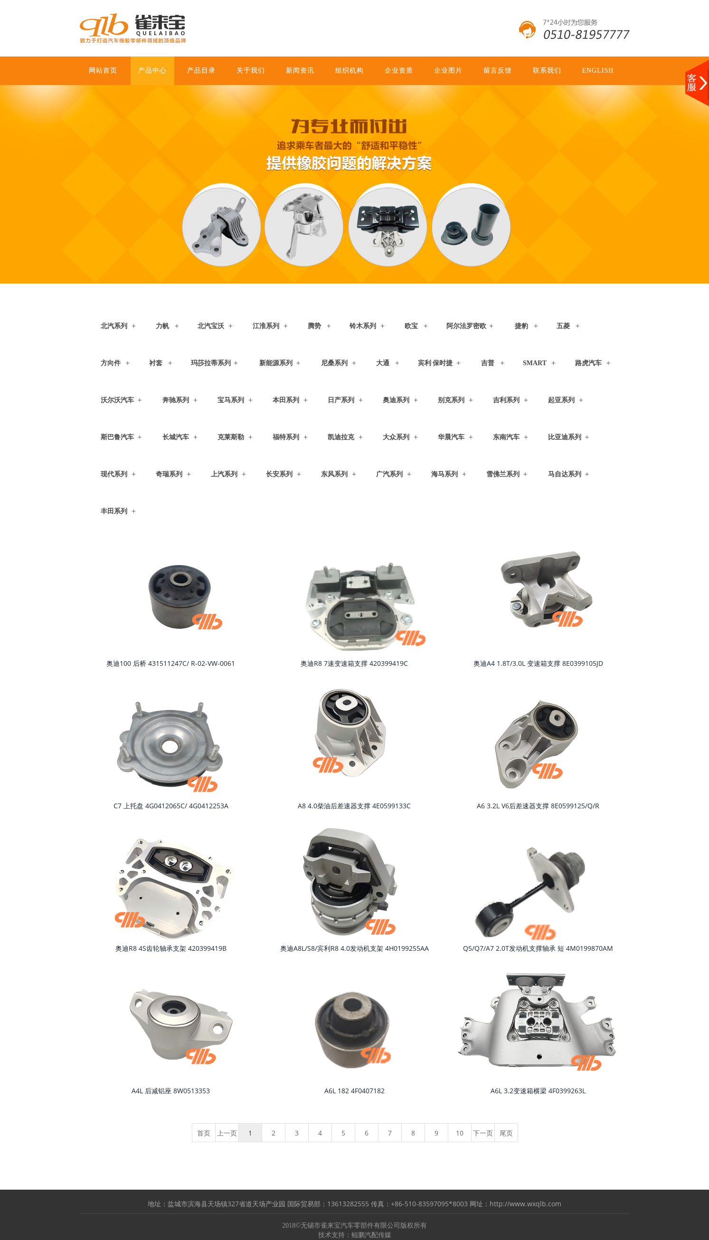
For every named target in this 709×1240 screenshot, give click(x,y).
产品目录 (201, 70)
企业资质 (399, 70)
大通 (382, 363)
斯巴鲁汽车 (117, 437)
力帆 (162, 326)
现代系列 (114, 474)
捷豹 (521, 326)
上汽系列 (224, 474)
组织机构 (349, 70)
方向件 (111, 363)
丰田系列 (114, 511)
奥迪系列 (396, 400)
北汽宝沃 (211, 326)
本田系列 (286, 400)
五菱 (563, 326)
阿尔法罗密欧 (466, 326)
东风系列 (334, 474)
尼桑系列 (334, 363)
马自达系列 (564, 474)
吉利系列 (506, 400)
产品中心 (152, 70)
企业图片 (448, 70)
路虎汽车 (588, 363)
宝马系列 (230, 400)
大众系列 (396, 437)
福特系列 (286, 437)
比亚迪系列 (564, 437)
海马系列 (444, 474)
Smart (535, 363)
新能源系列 (276, 363)
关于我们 (250, 70)
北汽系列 (114, 326)
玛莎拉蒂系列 (211, 363)
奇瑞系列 (169, 474)
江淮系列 (266, 326)
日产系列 (341, 400)
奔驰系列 (175, 400)
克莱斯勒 (230, 437)
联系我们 (547, 70)
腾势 (314, 326)
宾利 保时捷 (435, 363)
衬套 (155, 363)
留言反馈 (497, 70)
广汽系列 (389, 474)
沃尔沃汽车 (117, 400)
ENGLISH (598, 70)
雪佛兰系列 (503, 474)
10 (459, 1132)
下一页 (483, 1132)
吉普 (487, 363)
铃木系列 (363, 326)
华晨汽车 (451, 437)
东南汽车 (506, 437)
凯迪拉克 (341, 437)
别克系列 (451, 400)
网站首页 (103, 70)
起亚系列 (561, 400)
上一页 (227, 1132)
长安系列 (279, 474)
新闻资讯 (300, 70)
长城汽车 (175, 437)
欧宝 (411, 326)
